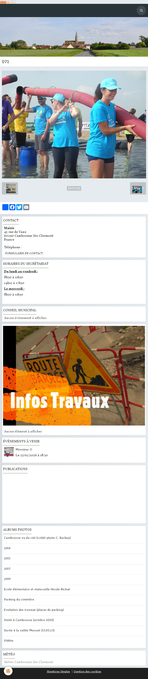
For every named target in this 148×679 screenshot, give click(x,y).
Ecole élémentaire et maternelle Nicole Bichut (37, 589)
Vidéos (8, 640)
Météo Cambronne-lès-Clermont (28, 661)
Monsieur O (24, 449)
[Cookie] (8, 671)
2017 (7, 568)
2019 (7, 579)
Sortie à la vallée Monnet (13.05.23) (29, 630)
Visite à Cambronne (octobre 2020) (29, 620)
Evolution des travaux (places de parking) (34, 609)
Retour (74, 188)
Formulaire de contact (24, 253)
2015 (7, 558)
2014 (7, 548)
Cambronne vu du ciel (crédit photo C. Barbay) (37, 538)
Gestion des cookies (87, 671)
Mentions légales (58, 671)
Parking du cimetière (19, 599)
